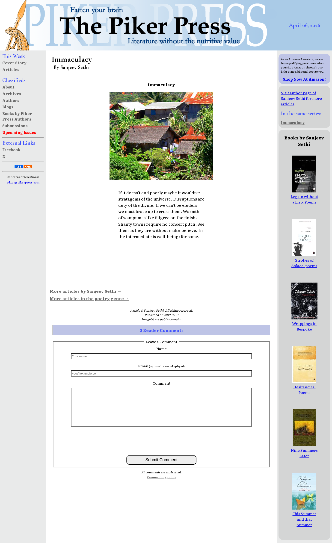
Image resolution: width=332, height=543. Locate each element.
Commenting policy (161, 477)
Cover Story (14, 62)
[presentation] (161, 441)
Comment (161, 383)
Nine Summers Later (304, 450)
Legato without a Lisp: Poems (304, 196)
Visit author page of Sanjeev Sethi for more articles (301, 98)
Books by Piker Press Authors (17, 116)
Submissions (15, 125)
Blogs (7, 106)
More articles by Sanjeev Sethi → (86, 291)
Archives (11, 93)
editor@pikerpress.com (23, 182)
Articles (10, 69)
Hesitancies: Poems (304, 386)
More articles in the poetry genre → (89, 298)
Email (161, 366)
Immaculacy (293, 122)
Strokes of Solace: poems (304, 260)
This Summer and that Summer (304, 516)
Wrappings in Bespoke (304, 323)
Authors (10, 100)
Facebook (11, 149)
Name (161, 348)
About (8, 87)
